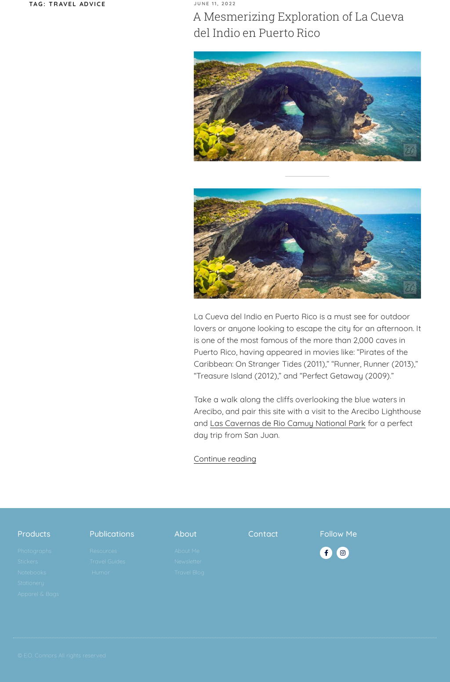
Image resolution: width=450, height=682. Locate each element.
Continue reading (225, 459)
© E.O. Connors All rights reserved (62, 655)
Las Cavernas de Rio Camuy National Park (288, 423)
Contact (263, 534)
